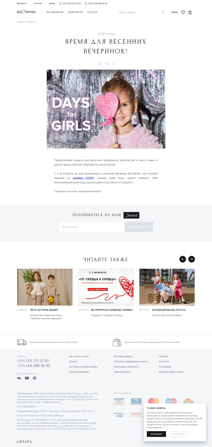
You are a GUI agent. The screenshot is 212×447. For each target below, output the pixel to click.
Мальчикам (55, 12)
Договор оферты (123, 356)
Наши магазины (122, 371)
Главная (21, 22)
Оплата (73, 361)
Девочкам (75, 12)
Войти (175, 12)
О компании (165, 366)
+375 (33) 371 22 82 (71, 3)
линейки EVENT (83, 178)
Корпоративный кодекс (171, 371)
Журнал (31, 22)
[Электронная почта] (92, 227)
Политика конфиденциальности (131, 361)
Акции (52, 3)
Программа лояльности (126, 366)
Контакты (164, 361)
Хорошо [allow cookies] (156, 434)
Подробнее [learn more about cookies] (178, 434)
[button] (99, 64)
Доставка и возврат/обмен (83, 366)
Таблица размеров (79, 371)
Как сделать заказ (79, 356)
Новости (163, 356)
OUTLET (92, 12)
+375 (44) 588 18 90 (97, 3)
